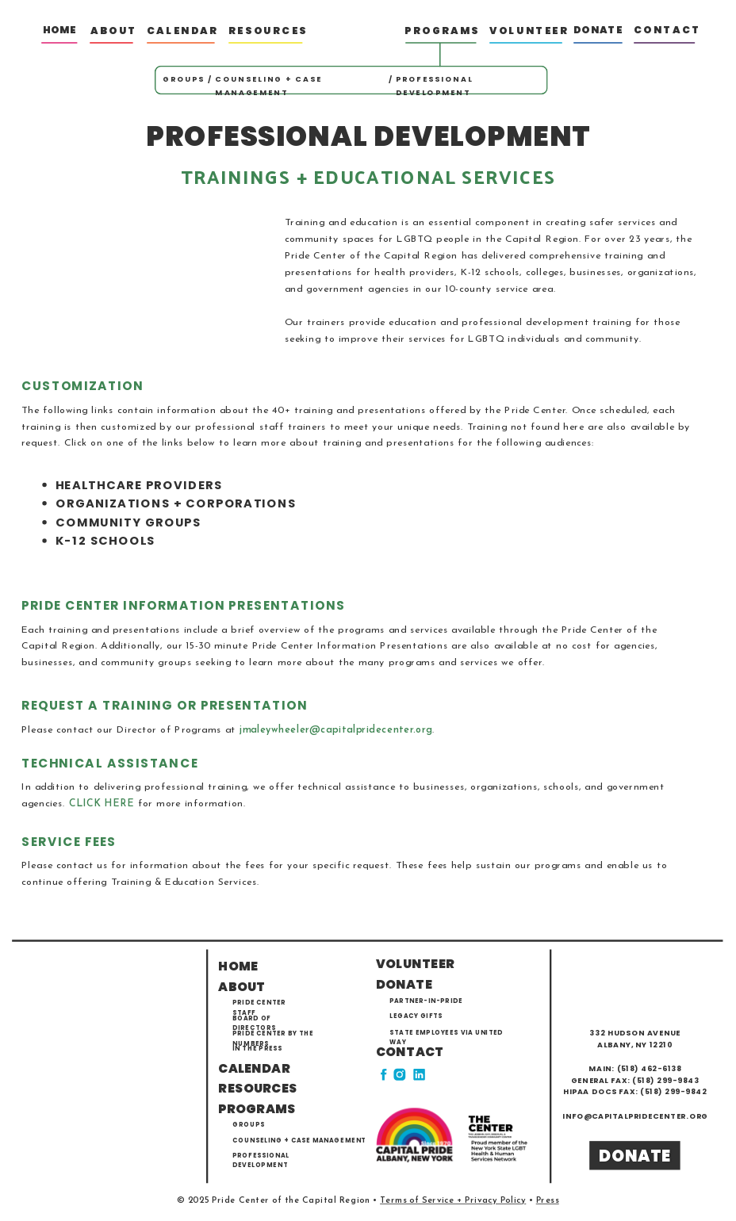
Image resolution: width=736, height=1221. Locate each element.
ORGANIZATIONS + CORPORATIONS (176, 503)
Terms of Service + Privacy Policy (453, 1201)
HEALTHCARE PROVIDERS (139, 485)
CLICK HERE (102, 804)
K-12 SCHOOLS (105, 540)
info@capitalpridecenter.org (634, 1115)
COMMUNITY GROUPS (128, 522)
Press (547, 1201)
